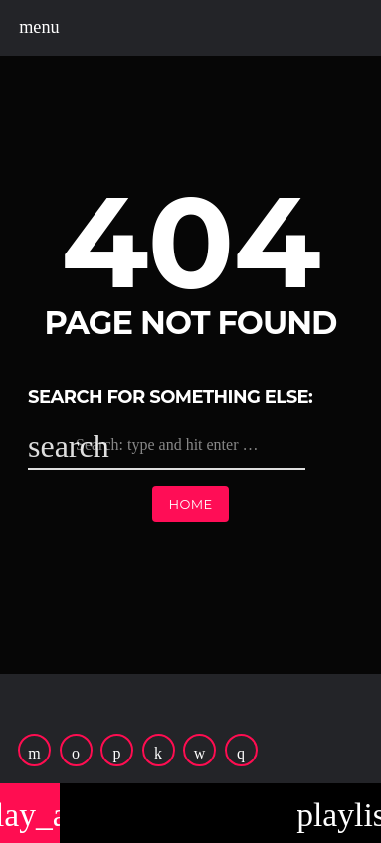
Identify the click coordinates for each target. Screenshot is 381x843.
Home (190, 504)
